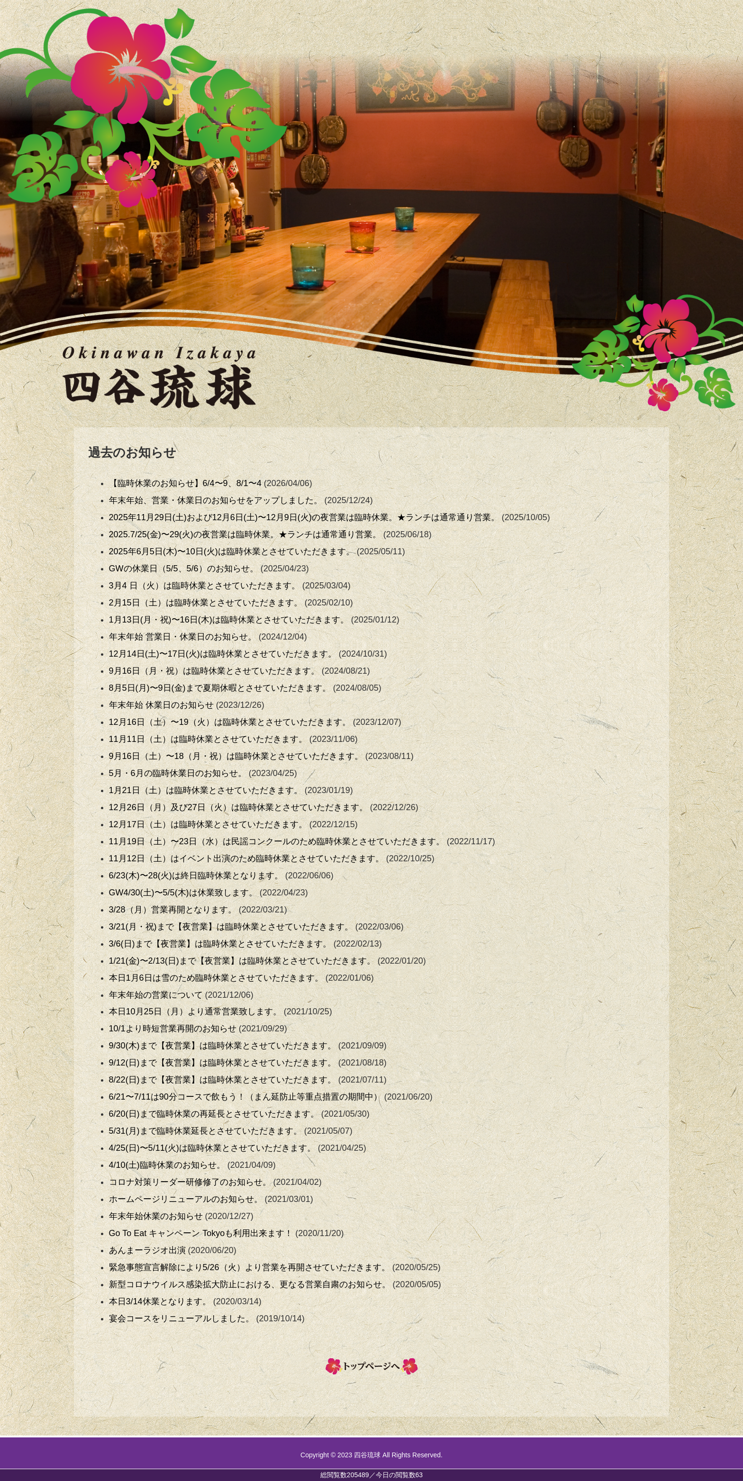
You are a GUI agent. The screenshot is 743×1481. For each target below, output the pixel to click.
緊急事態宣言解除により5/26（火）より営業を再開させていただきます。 (249, 1267)
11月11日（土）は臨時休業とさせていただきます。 (208, 739)
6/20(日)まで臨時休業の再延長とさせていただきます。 (214, 1114)
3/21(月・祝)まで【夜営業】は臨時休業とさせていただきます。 (231, 926)
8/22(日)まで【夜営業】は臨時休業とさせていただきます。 (222, 1079)
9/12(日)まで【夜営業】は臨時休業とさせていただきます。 (222, 1062)
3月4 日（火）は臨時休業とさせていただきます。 (204, 585)
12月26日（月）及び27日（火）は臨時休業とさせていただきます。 (238, 807)
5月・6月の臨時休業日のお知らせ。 (177, 773)
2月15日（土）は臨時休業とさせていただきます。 (205, 602)
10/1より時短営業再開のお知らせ (172, 1028)
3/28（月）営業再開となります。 (172, 909)
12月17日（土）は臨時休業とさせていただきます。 (208, 824)
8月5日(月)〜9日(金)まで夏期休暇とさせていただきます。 (220, 688)
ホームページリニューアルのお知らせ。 (186, 1199)
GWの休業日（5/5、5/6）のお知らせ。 (183, 568)
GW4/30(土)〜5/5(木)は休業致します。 (183, 892)
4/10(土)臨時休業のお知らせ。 (167, 1165)
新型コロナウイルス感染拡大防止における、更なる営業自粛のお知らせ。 (249, 1284)
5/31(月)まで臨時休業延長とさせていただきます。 (205, 1131)
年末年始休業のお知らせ (156, 1216)
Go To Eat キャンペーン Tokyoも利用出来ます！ (201, 1233)
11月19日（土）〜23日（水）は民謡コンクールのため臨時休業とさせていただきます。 (276, 841)
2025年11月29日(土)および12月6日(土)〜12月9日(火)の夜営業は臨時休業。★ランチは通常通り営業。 (304, 517)
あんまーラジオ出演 (147, 1250)
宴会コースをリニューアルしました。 (181, 1318)
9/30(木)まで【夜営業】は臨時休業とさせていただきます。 (222, 1045)
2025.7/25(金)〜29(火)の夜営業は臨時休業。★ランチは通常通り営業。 (245, 534)
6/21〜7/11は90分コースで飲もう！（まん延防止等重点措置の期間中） (245, 1097)
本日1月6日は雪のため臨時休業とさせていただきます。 (216, 978)
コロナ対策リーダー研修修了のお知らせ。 (190, 1182)
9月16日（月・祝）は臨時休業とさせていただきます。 (214, 671)
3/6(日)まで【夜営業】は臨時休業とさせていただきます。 (220, 943)
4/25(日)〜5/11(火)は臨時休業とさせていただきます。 (212, 1148)
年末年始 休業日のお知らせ (161, 705)
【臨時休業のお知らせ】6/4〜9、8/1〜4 (185, 483)
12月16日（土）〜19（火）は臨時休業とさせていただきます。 (230, 722)
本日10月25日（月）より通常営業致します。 (195, 1011)
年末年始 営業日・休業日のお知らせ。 (182, 636)
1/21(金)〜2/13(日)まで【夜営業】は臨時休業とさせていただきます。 (242, 961)
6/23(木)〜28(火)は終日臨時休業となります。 (196, 875)
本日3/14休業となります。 (160, 1301)
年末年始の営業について (156, 995)
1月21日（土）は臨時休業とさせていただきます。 (205, 790)
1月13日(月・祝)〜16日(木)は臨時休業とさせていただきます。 (229, 619)
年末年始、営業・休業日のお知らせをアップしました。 (215, 500)
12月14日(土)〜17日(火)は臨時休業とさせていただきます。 (222, 654)
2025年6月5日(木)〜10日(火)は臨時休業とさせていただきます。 (231, 551)
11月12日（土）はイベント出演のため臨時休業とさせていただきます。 (246, 858)
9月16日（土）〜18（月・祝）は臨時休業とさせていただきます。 (236, 756)
